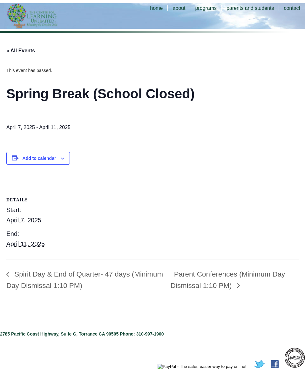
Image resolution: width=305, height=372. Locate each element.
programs (206, 8)
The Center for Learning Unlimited (41, 15)
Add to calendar (39, 158)
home (156, 8)
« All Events (20, 50)
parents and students (250, 8)
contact (292, 8)
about (179, 8)
